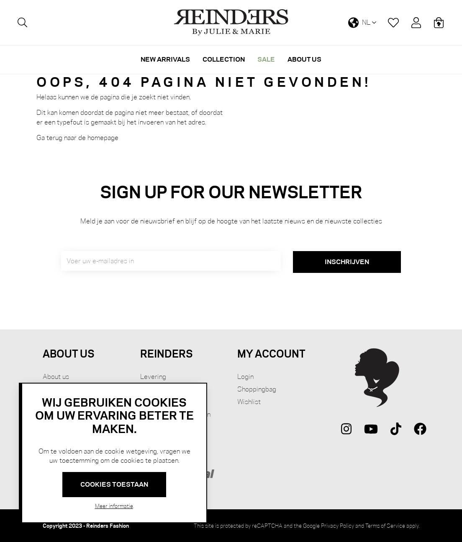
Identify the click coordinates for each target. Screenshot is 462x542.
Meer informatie (114, 506)
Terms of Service (385, 525)
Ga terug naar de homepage (77, 138)
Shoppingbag (256, 389)
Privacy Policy (337, 525)
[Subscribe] (347, 262)
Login (245, 376)
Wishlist (249, 402)
